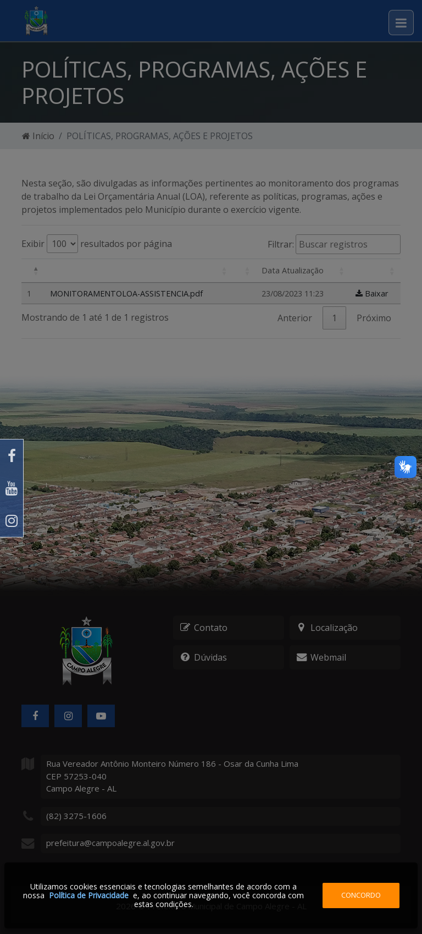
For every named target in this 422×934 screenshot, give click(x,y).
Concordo (361, 895)
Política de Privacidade (89, 895)
